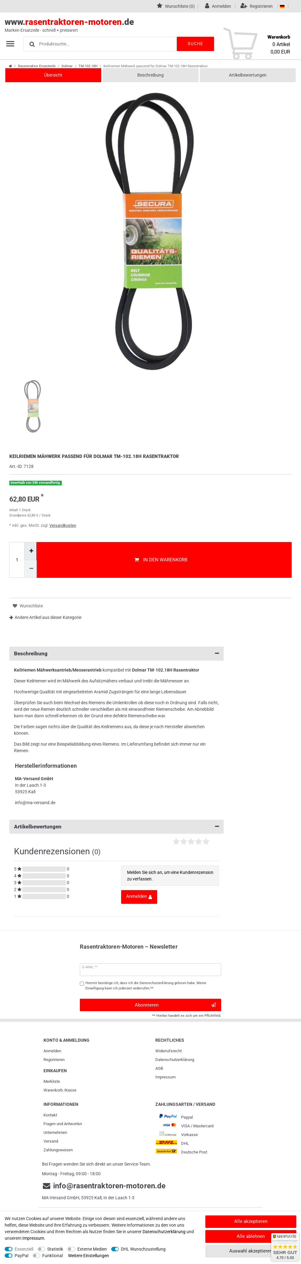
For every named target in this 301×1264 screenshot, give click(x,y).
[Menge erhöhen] (30, 551)
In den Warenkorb (161, 560)
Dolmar (67, 66)
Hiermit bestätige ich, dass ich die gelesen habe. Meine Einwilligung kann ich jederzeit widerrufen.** (145, 985)
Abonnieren (175, 1005)
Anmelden (52, 1051)
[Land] (282, 6)
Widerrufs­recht (168, 1051)
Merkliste (51, 1081)
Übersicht (53, 75)
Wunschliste (28, 606)
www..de (143, 25)
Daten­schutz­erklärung (174, 1059)
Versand (50, 1141)
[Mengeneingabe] (16, 560)
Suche (195, 43)
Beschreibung (150, 75)
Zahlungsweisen (58, 1150)
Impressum (165, 1077)
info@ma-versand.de (35, 802)
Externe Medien (92, 1249)
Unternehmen (55, 1132)
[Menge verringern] (30, 569)
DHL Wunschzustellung (143, 1249)
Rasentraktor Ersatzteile (37, 66)
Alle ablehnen (251, 1236)
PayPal (21, 1255)
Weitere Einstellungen (88, 1255)
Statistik (55, 1249)
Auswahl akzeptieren (250, 1251)
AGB (159, 1068)
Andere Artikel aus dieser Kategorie (45, 617)
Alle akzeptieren (250, 1221)
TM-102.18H (88, 66)
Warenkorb (53, 1090)
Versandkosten (62, 525)
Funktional (52, 1255)
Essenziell (24, 1249)
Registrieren (54, 1059)
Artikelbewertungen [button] (116, 827)
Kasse (70, 1090)
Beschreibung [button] (116, 654)
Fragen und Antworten (62, 1123)
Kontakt (50, 1115)
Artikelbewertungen (248, 75)
